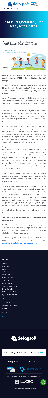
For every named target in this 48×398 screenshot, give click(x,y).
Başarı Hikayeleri (7, 278)
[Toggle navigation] (42, 8)
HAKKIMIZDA (8, 9)
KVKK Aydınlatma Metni (9, 292)
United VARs (6, 275)
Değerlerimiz (6, 266)
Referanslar (5, 280)
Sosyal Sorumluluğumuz (9, 286)
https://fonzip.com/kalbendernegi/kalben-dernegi (19, 243)
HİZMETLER (5, 309)
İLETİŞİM (4, 313)
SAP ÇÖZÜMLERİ (7, 302)
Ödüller (4, 269)
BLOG (23, 9)
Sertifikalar (5, 272)
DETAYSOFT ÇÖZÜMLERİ (10, 305)
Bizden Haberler (7, 283)
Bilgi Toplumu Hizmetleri (10, 295)
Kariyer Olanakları (7, 289)
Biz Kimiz (5, 263)
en (17, 9)
